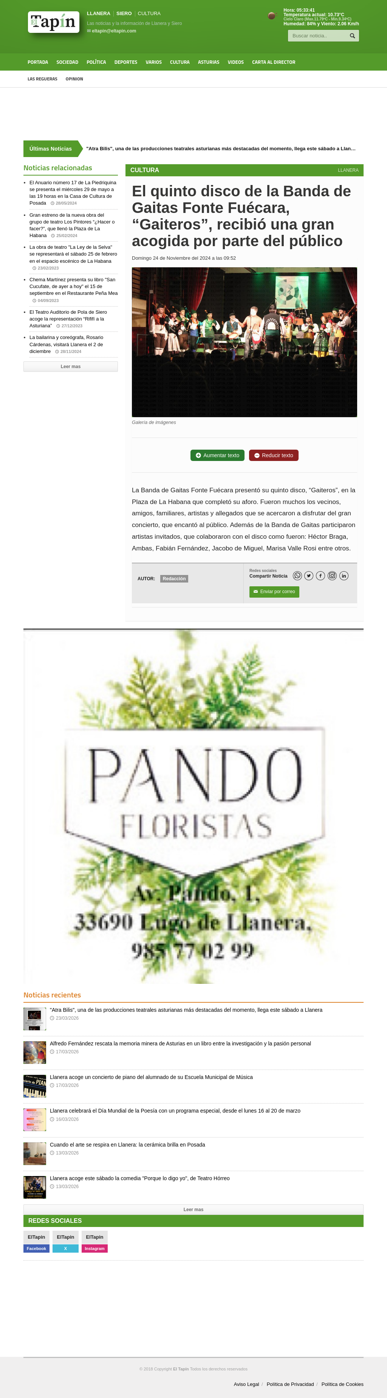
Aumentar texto (217, 455)
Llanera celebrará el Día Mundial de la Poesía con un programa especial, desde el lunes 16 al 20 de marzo (175, 1111)
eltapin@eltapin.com (114, 31)
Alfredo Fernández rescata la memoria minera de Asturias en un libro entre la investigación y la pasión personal (180, 1043)
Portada (38, 62)
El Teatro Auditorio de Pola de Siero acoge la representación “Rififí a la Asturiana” (68, 318)
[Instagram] (332, 576)
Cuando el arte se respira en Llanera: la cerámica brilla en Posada (127, 1145)
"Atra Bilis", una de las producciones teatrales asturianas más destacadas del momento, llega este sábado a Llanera (186, 1010)
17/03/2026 (64, 1051)
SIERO (124, 13)
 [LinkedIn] (344, 576)
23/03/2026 (64, 1018)
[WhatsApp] (297, 576)
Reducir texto (273, 455)
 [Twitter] (309, 576)
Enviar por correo (274, 592)
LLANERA (98, 13)
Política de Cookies (343, 1384)
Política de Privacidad (290, 1384)
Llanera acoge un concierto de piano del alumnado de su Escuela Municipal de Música (151, 1077)
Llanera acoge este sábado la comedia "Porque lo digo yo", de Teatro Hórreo (140, 1178)
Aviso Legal (246, 1384)
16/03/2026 (64, 1119)
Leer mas (71, 366)
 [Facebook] (320, 576)
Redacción (174, 578)
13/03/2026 (64, 1153)
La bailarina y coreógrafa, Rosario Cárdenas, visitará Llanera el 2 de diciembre (66, 344)
